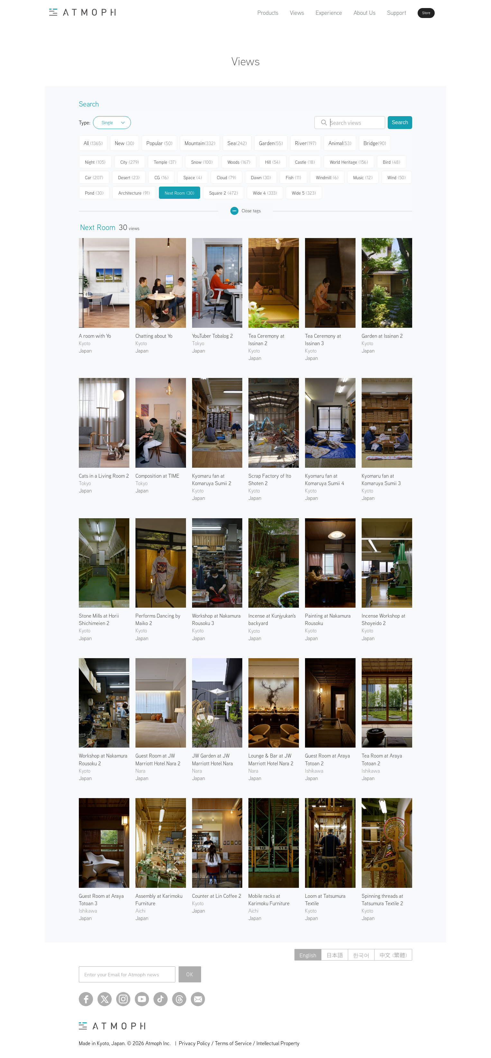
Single (107, 122)
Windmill (327, 175)
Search (400, 122)
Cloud (226, 175)
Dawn (261, 175)
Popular (162, 142)
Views (279, 12)
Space (192, 175)
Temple (165, 159)
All (94, 142)
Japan (85, 348)
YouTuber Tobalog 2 (212, 333)
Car (94, 175)
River (308, 142)
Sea (239, 142)
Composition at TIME (157, 473)
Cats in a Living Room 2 (104, 473)
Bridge (378, 142)
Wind (396, 175)
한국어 (358, 952)
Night (95, 159)
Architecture (134, 190)
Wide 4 (265, 190)
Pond (94, 190)
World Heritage (349, 159)
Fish (293, 175)
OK (190, 972)
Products (249, 12)
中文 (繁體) (392, 952)
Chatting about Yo (153, 333)
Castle (305, 159)
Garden (273, 142)
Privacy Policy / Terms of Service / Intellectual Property (239, 1040)
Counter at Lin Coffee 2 (216, 893)
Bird (391, 159)
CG (161, 175)
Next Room (179, 190)
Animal (343, 142)
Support (378, 12)
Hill (272, 159)
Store (414, 13)
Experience (310, 12)
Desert (129, 175)
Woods (238, 159)
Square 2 (223, 190)
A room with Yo (95, 333)
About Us (346, 12)
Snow (202, 159)
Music (363, 175)
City (129, 159)
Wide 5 (304, 190)
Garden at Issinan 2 (382, 333)
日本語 (330, 952)
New (126, 142)
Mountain (202, 142)
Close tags (245, 208)
